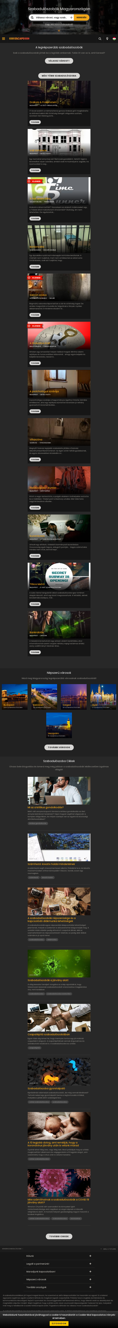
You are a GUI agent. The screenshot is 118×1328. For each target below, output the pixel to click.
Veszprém (53, 733)
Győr (95, 705)
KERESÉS (81, 17)
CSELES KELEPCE (50, 346)
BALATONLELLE (35, 346)
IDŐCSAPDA (45, 491)
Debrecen (38, 705)
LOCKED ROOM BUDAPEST (50, 539)
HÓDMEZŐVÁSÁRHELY (38, 298)
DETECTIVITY (45, 153)
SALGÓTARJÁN (36, 202)
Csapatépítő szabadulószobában (49, 1034)
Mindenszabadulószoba (12, 1249)
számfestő (33, 877)
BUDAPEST (34, 153)
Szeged (67, 705)
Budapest (9, 705)
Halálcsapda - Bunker (43, 487)
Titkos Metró (37, 584)
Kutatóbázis (37, 536)
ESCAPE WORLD (50, 250)
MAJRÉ (52, 298)
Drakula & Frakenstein (43, 102)
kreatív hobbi (47, 877)
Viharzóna (36, 439)
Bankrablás (37, 632)
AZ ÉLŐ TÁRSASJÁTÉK (48, 105)
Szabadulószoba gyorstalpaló (46, 1088)
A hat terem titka (40, 198)
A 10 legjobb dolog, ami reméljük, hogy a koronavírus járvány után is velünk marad (53, 1144)
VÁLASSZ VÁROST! (59, 60)
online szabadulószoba (39, 1102)
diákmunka (52, 939)
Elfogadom (59, 1323)
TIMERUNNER (49, 202)
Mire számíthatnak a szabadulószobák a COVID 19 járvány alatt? (58, 1201)
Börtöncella (37, 246)
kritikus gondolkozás (37, 823)
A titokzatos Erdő (40, 343)
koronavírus (75, 1218)
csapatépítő (34, 1048)
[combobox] (107, 38)
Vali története (38, 150)
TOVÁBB (35, 170)
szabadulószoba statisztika (58, 994)
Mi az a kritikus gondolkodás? (46, 807)
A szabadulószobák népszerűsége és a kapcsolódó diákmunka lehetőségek (52, 920)
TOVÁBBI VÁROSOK (59, 747)
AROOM (43, 635)
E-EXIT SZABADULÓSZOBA (50, 587)
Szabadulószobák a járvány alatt (48, 980)
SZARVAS (33, 443)
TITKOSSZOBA (45, 443)
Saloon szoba (38, 295)
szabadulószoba (36, 939)
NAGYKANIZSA (35, 250)
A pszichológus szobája (44, 391)
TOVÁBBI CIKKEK (59, 1236)
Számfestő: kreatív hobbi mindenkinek (51, 864)
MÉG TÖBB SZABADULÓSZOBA (59, 75)
